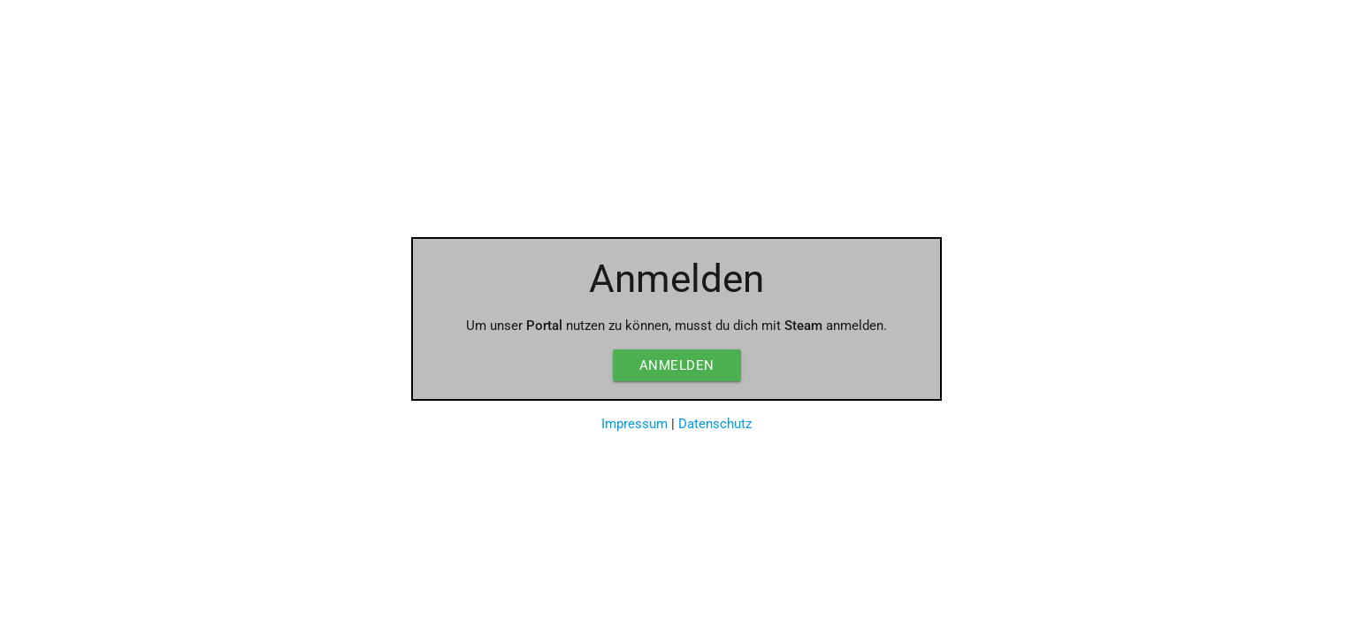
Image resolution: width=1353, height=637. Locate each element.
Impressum (634, 424)
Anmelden (677, 365)
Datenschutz (715, 424)
